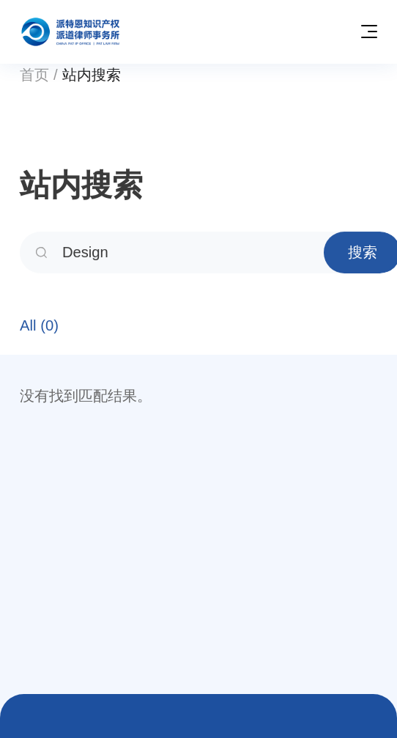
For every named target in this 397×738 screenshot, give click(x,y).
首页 (34, 75)
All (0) (39, 328)
